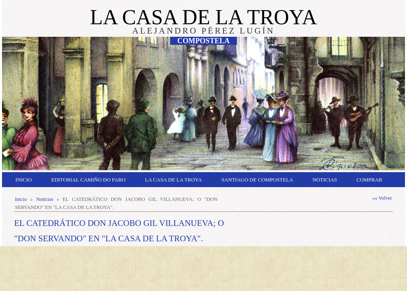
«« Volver (382, 198)
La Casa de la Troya (173, 180)
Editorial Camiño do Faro (88, 180)
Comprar (369, 180)
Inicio (23, 180)
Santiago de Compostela (257, 180)
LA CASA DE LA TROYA (203, 17)
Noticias (325, 180)
